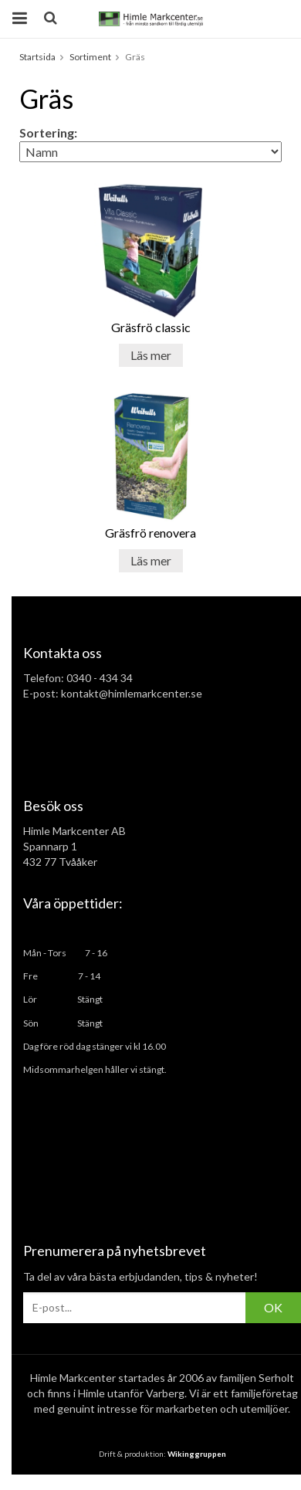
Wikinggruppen (196, 1453)
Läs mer (150, 355)
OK (273, 1307)
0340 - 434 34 (99, 677)
